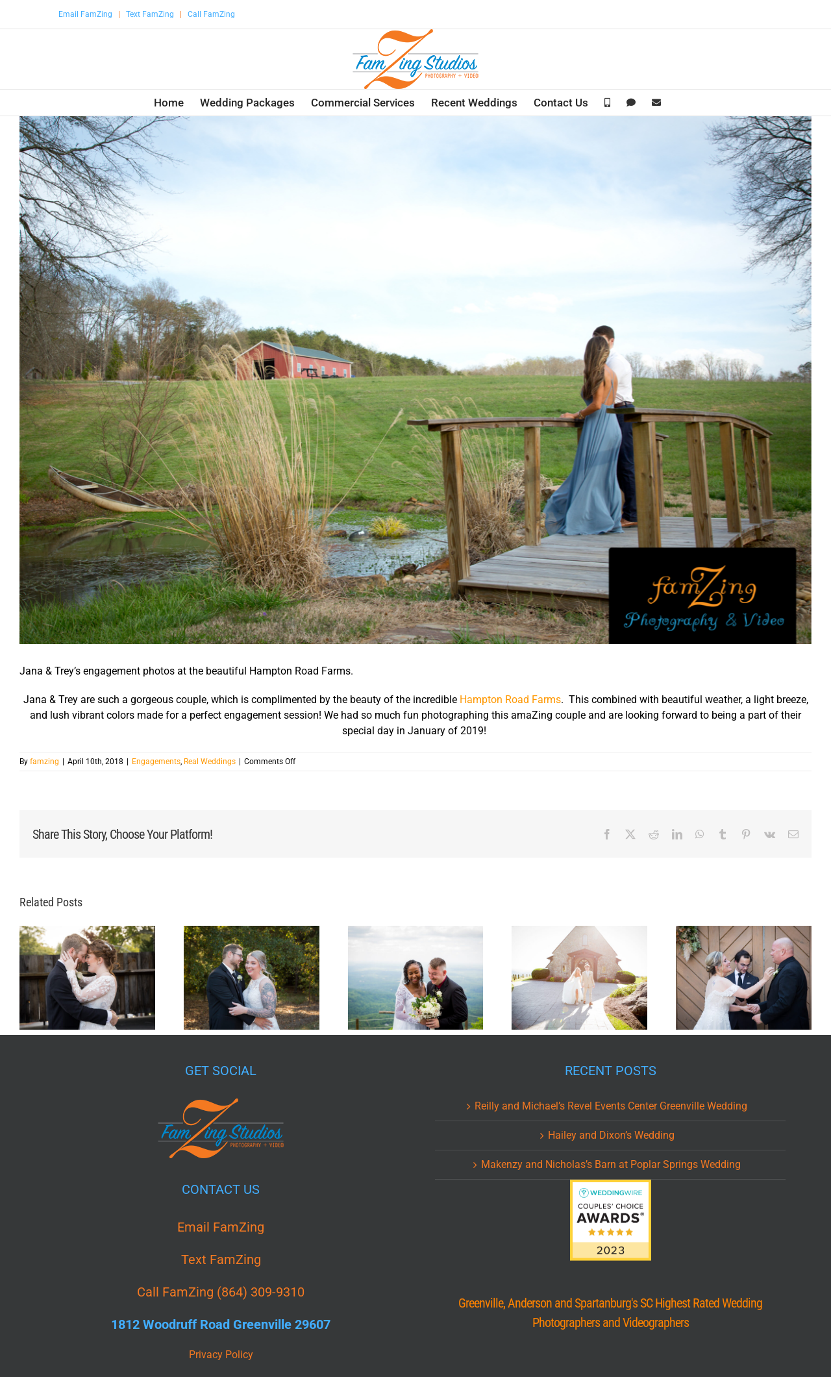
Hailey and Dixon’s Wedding (611, 1135)
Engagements (156, 761)
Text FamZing (150, 14)
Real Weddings (210, 761)
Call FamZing (211, 14)
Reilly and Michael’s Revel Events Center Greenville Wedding (611, 1106)
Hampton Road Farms (510, 699)
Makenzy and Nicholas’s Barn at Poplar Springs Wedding (611, 1164)
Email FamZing (85, 14)
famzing (44, 761)
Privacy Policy (221, 1354)
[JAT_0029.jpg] (415, 380)
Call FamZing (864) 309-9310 (220, 1292)
